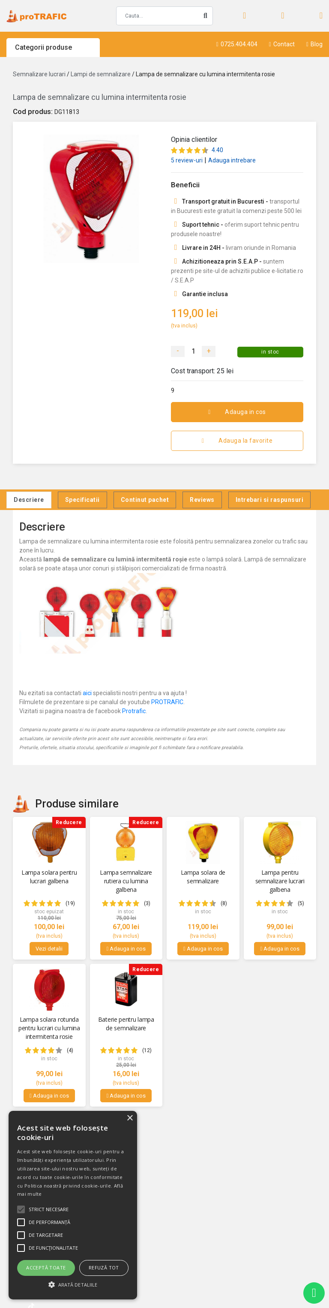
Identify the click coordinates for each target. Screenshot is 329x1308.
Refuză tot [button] (104, 1267)
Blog (314, 44)
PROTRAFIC (167, 702)
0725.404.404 (236, 44)
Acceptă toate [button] (46, 1267)
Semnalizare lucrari (39, 74)
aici (87, 693)
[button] (73, 1284)
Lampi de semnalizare (101, 74)
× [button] (129, 1118)
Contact (282, 44)
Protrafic (134, 711)
